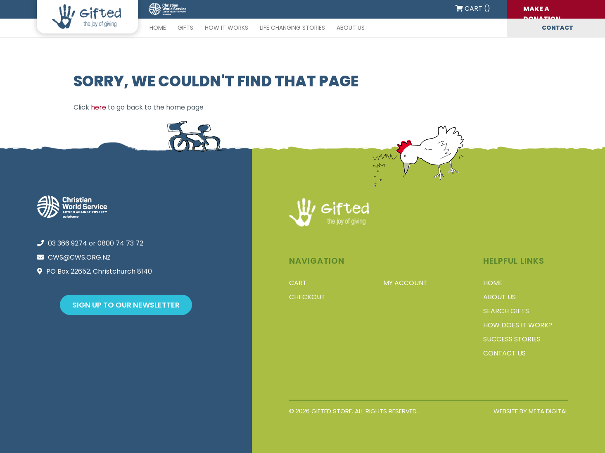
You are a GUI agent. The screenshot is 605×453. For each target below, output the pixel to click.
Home (157, 28)
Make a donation (541, 11)
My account (405, 283)
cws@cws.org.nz (79, 257)
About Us (351, 28)
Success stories (512, 339)
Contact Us (504, 353)
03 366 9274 (67, 243)
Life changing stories (292, 28)
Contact (557, 28)
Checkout (307, 297)
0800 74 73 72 (120, 243)
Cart (298, 283)
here (98, 107)
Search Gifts (506, 311)
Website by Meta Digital (530, 411)
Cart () (473, 8)
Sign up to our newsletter (126, 305)
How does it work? (517, 325)
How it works (226, 28)
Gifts (185, 28)
